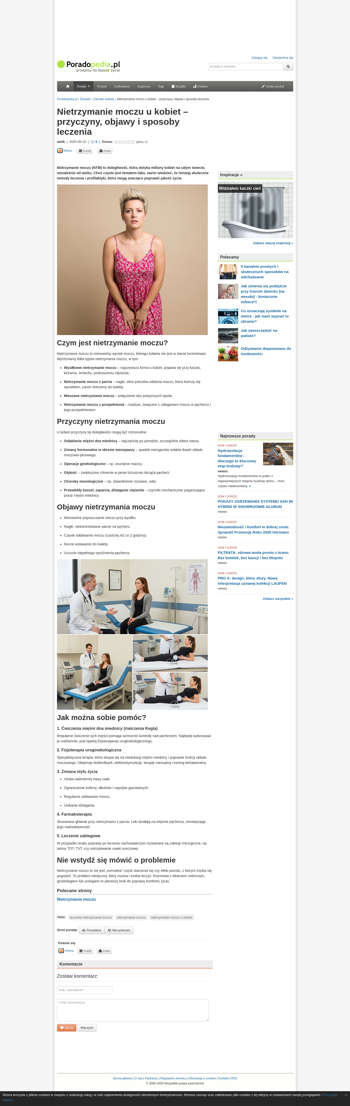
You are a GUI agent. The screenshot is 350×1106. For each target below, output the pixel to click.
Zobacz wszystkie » (278, 599)
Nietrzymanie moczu (76, 899)
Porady (83, 86)
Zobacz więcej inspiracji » (273, 243)
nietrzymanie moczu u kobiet (171, 917)
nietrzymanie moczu (131, 917)
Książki (178, 86)
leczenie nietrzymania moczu (91, 917)
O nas (138, 1078)
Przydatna (91, 930)
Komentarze (71, 964)
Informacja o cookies (202, 1078)
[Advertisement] (116, 159)
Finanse (200, 86)
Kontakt (223, 1078)
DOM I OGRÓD (227, 445)
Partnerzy (151, 1078)
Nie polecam (119, 930)
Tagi (161, 86)
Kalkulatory (122, 86)
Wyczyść (87, 1027)
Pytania (102, 86)
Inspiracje (144, 86)
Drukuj (105, 151)
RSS (234, 1078)
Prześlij (85, 151)
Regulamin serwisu (173, 1078)
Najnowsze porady (238, 436)
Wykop (64, 150)
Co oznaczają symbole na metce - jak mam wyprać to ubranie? (265, 316)
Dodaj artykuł (273, 86)
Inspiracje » (231, 175)
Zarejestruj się (283, 57)
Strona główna (122, 1078)
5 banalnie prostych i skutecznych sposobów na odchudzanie (265, 271)
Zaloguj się (259, 57)
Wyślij (66, 1027)
